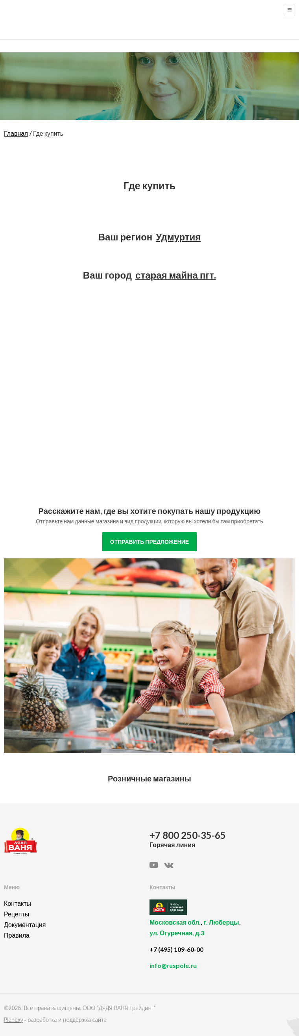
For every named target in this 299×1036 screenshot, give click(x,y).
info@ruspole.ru (173, 965)
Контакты (17, 903)
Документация (25, 924)
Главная (16, 133)
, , (220, 932)
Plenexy (13, 1019)
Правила (17, 935)
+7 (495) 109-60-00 (176, 949)
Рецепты (16, 914)
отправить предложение (149, 541)
